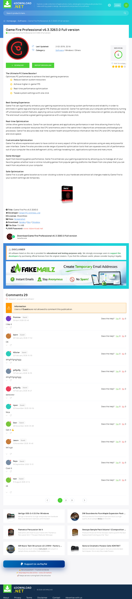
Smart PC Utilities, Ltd (29, 212)
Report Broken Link (43, 65)
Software (22, 21)
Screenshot (19, 219)
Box (29, 222)
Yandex (22, 222)
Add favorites (119, 63)
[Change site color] (109, 5)
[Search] (125, 13)
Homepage (11, 21)
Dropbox (36, 222)
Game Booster (22, 238)
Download (19, 65)
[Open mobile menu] (126, 5)
